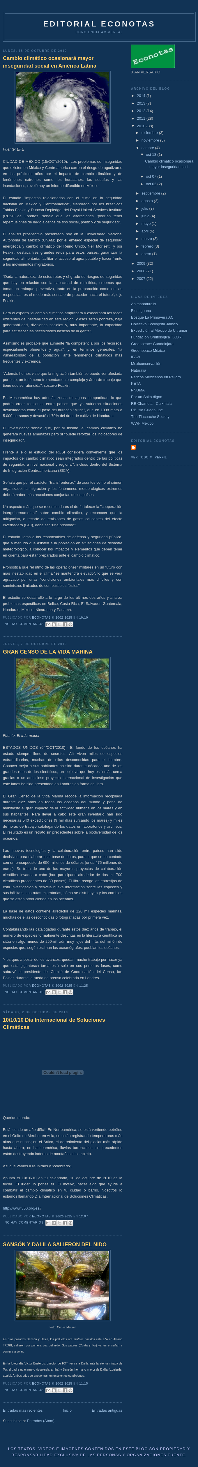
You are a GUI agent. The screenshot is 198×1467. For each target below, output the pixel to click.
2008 (141, 271)
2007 (141, 278)
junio (146, 216)
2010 (141, 126)
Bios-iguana (141, 310)
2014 (141, 95)
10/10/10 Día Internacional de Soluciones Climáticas (54, 1023)
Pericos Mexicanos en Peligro (156, 377)
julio (145, 208)
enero (147, 254)
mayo (147, 223)
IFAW (135, 357)
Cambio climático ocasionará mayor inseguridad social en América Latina (49, 61)
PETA (136, 383)
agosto (148, 201)
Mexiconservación (146, 363)
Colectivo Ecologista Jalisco (154, 324)
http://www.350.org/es (21, 1208)
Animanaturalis (143, 304)
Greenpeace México (148, 350)
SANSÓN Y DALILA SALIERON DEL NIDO (55, 1244)
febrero (148, 246)
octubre (148, 148)
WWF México (142, 423)
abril (146, 231)
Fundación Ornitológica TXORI (157, 337)
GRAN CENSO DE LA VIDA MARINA (48, 652)
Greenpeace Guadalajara (152, 344)
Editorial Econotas (99, 24)
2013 (141, 103)
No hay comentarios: (25, 624)
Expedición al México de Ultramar (159, 330)
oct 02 (151, 184)
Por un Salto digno (146, 397)
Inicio (67, 1410)
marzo (147, 238)
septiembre (151, 193)
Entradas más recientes (23, 1410)
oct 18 (151, 154)
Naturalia (138, 370)
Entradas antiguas (107, 1410)
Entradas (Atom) (40, 1421)
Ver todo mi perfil (149, 457)
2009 (141, 263)
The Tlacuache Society (150, 416)
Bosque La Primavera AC (152, 317)
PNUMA (138, 390)
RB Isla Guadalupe (147, 410)
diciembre (150, 132)
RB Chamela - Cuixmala (151, 403)
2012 (141, 111)
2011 (141, 118)
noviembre (151, 140)
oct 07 (151, 176)
